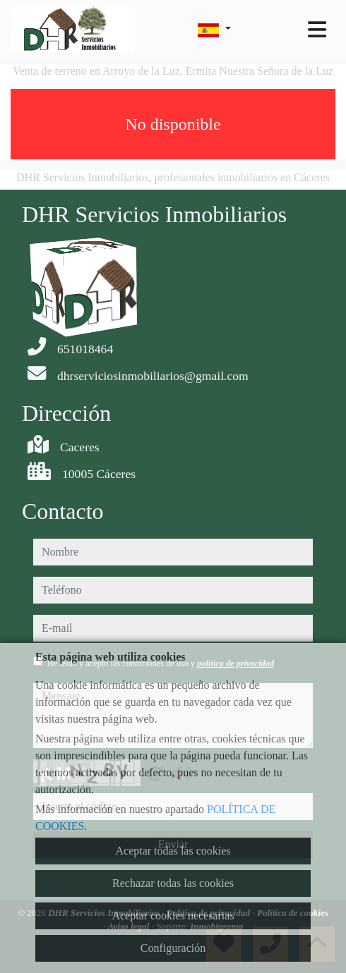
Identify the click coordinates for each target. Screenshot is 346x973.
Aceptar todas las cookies (172, 851)
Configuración (173, 948)
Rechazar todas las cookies (173, 883)
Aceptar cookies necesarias (173, 916)
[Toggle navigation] (317, 29)
